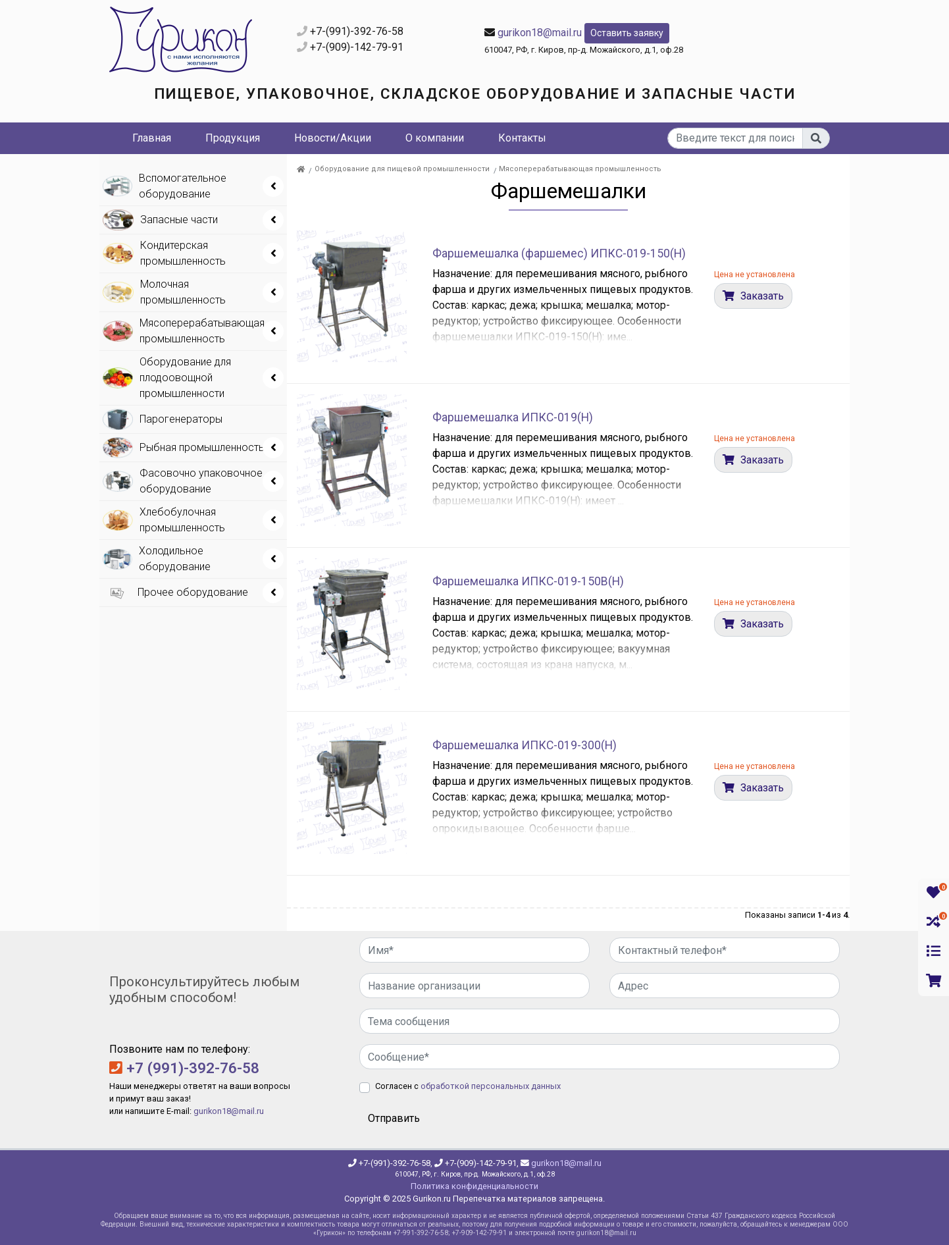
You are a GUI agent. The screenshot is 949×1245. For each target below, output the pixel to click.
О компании (434, 138)
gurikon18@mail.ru (540, 32)
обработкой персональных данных (491, 1086)
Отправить (394, 1118)
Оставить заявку (626, 33)
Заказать (761, 296)
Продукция (232, 138)
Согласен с (468, 1086)
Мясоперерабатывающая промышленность (580, 169)
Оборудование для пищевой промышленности (402, 169)
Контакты (522, 138)
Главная (151, 138)
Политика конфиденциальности (474, 1186)
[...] (735, 138)
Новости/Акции (332, 138)
